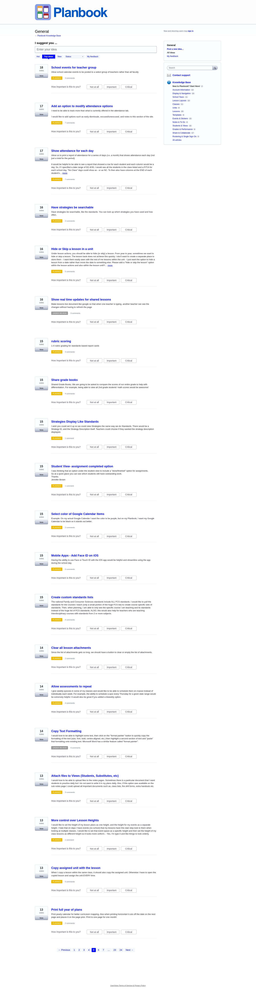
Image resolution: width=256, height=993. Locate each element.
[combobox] (191, 68)
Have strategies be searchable (72, 207)
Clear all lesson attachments (71, 647)
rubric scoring (61, 341)
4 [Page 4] (88, 950)
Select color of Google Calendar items (77, 514)
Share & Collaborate (181, 133)
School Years (178, 97)
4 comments (70, 394)
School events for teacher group (73, 67)
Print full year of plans (66, 909)
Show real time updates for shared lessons (81, 299)
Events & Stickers (180, 118)
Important (113, 87)
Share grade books (64, 380)
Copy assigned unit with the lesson (75, 868)
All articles (177, 140)
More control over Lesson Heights (75, 820)
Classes (176, 104)
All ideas (171, 53)
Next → (129, 950)
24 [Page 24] (121, 950)
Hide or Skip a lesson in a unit (72, 249)
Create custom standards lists (72, 597)
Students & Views (180, 126)
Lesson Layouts (179, 100)
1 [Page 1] (74, 950)
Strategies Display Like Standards (75, 421)
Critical (130, 87)
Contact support (181, 75)
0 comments (70, 569)
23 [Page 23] (114, 950)
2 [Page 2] (79, 950)
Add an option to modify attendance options (82, 106)
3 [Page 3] (84, 950)
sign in (190, 31)
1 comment (69, 438)
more (64, 173)
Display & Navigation (182, 93)
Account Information (181, 90)
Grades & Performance (183, 129)
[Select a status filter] (74, 57)
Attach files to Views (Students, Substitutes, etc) (85, 775)
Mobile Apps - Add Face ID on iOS (74, 555)
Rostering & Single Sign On (184, 136)
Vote (41, 76)
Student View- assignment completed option (82, 466)
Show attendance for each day (72, 150)
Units (175, 108)
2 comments (70, 221)
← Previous (64, 950)
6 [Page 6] (98, 950)
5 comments (70, 271)
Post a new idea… (175, 49)
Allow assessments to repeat (71, 686)
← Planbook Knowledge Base (48, 36)
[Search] (215, 68)
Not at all (96, 87)
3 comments (70, 78)
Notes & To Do (179, 122)
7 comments (70, 123)
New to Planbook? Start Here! (186, 86)
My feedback (92, 56)
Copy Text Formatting (66, 731)
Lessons (176, 111)
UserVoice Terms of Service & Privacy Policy (128, 985)
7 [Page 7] (103, 950)
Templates (177, 115)
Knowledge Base (182, 82)
